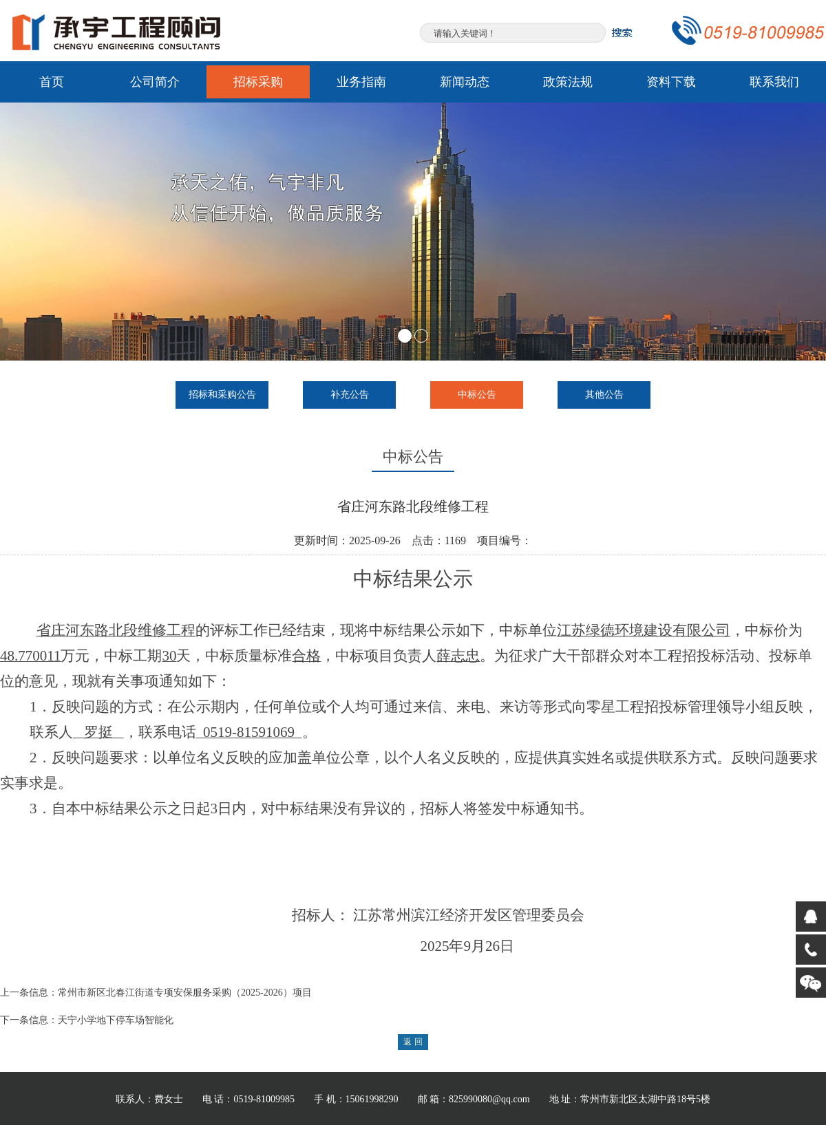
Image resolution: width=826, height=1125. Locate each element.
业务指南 (361, 82)
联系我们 (774, 82)
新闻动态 (464, 82)
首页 (51, 82)
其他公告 (604, 394)
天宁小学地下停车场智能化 (115, 1020)
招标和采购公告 (222, 394)
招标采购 (258, 82)
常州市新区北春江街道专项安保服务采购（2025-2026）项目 (185, 992)
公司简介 (155, 82)
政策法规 (568, 82)
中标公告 (477, 394)
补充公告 (349, 394)
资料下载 (671, 82)
